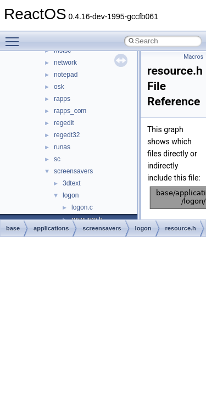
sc (57, 159)
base (13, 228)
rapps (62, 99)
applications (51, 228)
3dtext (72, 183)
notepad (65, 74)
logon (71, 195)
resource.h (180, 228)
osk (59, 87)
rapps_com (70, 111)
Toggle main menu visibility (14, 36)
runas (62, 147)
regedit (64, 123)
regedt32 (67, 135)
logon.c (82, 207)
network (65, 62)
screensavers (73, 171)
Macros (193, 56)
